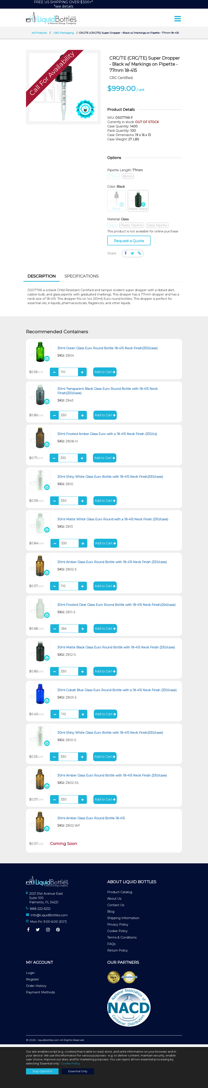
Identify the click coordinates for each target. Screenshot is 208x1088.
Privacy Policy (117, 927)
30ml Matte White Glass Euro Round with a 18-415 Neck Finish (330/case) (112, 522)
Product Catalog (119, 895)
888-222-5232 (40, 911)
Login (30, 975)
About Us (114, 901)
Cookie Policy (117, 934)
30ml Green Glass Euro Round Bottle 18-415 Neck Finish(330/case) (107, 351)
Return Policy (117, 953)
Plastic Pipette (131, 228)
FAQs (111, 946)
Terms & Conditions (121, 940)
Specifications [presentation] (82, 278)
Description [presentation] (42, 278)
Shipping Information (123, 921)
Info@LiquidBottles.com (49, 918)
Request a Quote (129, 243)
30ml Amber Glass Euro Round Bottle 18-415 (91, 821)
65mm (128, 179)
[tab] (41, 279)
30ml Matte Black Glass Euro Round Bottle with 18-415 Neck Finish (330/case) (116, 650)
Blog (110, 914)
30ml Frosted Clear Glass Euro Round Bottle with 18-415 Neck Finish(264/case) (116, 607)
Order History (36, 988)
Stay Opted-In (42, 1071)
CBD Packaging (63, 35)
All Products (39, 35)
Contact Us (115, 908)
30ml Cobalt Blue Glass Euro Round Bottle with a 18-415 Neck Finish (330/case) (117, 693)
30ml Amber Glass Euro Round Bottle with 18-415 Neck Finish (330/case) (112, 565)
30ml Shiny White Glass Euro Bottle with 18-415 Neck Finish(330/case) (110, 479)
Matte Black (138, 203)
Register (32, 982)
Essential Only (77, 1071)
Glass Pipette (157, 228)
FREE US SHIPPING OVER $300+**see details (63, 4)
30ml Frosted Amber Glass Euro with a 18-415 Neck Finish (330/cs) (107, 436)
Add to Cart (104, 374)
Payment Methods (40, 995)
